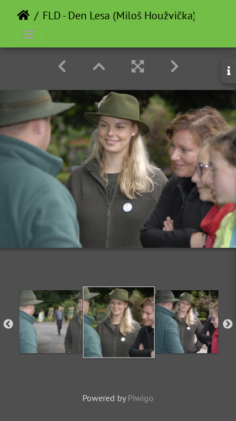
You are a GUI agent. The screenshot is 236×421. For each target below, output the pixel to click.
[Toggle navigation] (29, 34)
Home (23, 15)
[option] (51, 322)
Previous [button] (8, 324)
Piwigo (141, 397)
